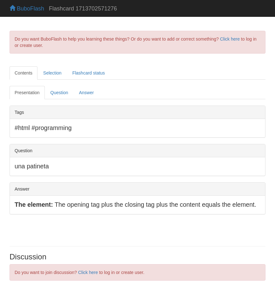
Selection (52, 72)
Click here (230, 39)
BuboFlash (27, 8)
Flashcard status (88, 72)
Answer (86, 92)
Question (59, 92)
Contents (23, 72)
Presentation (27, 92)
